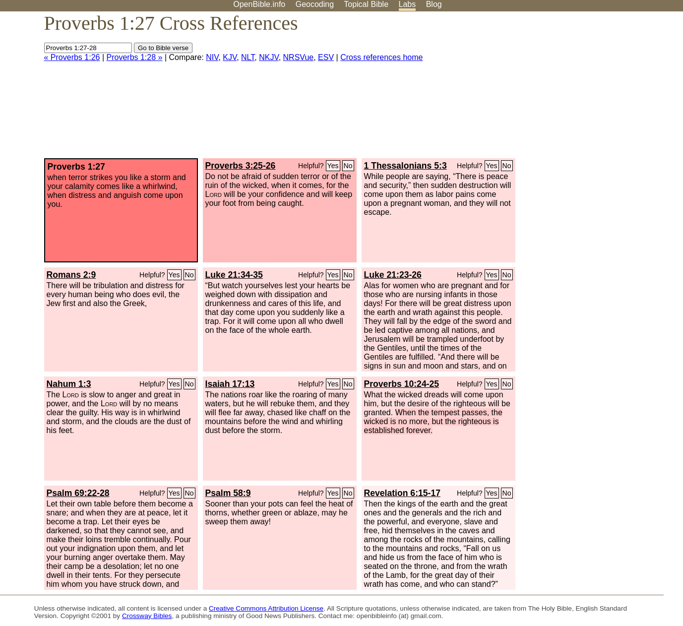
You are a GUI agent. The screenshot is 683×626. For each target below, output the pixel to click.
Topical (366, 4)
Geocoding (315, 4)
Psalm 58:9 (228, 493)
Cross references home (381, 57)
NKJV (268, 57)
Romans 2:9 (71, 275)
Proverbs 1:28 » (135, 57)
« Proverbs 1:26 (72, 57)
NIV (212, 57)
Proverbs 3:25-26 (240, 166)
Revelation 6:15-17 (402, 493)
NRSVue (298, 57)
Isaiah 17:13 (230, 384)
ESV (326, 57)
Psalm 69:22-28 (78, 493)
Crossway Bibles (147, 616)
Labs (407, 4)
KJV (230, 57)
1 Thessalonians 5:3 (405, 166)
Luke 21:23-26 (393, 275)
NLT (247, 57)
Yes (333, 166)
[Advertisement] (582, 88)
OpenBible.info (259, 4)
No (348, 166)
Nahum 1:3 (69, 384)
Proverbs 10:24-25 (401, 384)
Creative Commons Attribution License (266, 608)
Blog (434, 4)
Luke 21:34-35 (234, 275)
